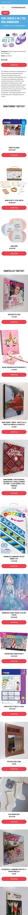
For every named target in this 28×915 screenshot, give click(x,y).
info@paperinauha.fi (6, 2)
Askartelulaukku (14, 148)
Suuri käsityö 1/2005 (14, 314)
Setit (2, 53)
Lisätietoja (14, 65)
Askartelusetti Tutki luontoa (14, 200)
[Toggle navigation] (3, 7)
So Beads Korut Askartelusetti (14, 654)
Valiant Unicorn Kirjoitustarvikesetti (14, 367)
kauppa (5, 13)
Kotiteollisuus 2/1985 (14, 761)
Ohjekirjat (7, 53)
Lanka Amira (14, 246)
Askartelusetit (22, 51)
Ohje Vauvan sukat (14, 814)
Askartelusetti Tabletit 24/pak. (14, 706)
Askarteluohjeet (12, 51)
